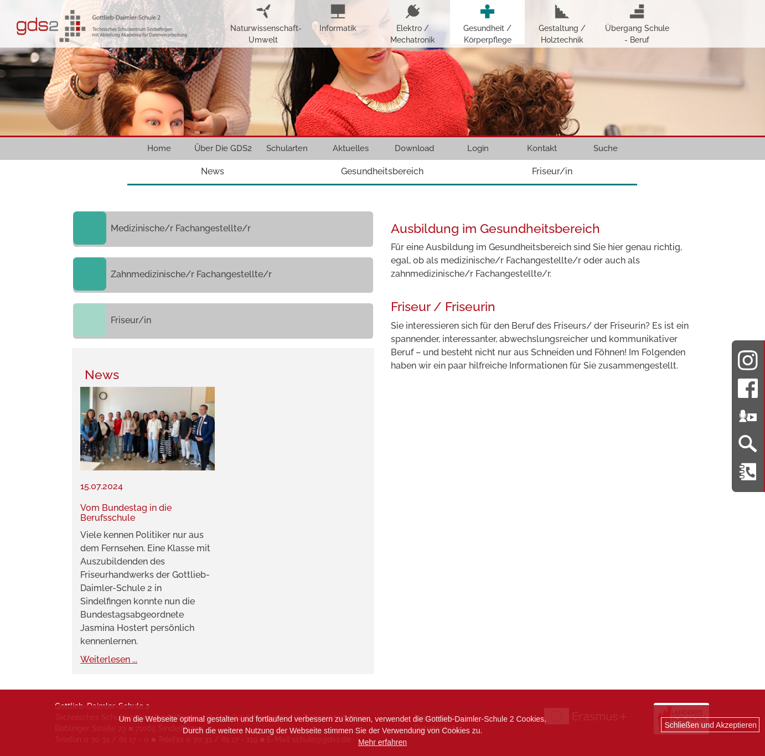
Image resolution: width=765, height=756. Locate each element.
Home (159, 148)
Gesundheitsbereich (382, 171)
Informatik (337, 18)
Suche (605, 148)
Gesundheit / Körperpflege (487, 24)
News (212, 171)
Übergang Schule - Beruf (637, 24)
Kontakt (542, 148)
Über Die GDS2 (223, 148)
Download (414, 148)
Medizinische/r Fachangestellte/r (181, 228)
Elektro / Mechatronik (412, 24)
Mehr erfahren (382, 742)
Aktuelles (351, 148)
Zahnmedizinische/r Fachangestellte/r (191, 274)
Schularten (287, 148)
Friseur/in (552, 171)
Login (478, 148)
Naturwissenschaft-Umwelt (263, 24)
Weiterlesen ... (108, 659)
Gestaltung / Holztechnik (562, 24)
